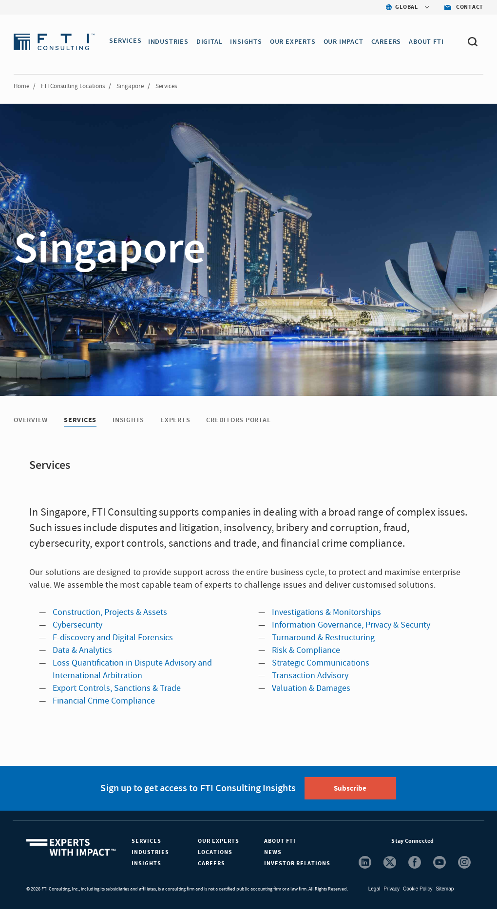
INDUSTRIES (170, 41)
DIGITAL (211, 41)
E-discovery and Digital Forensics (113, 637)
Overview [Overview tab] (31, 420)
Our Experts (218, 841)
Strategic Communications (320, 662)
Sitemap (445, 888)
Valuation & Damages (311, 688)
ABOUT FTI (427, 41)
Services (146, 841)
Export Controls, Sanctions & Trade (117, 688)
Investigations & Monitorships (326, 612)
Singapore (130, 86)
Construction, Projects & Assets (110, 612)
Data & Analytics (82, 650)
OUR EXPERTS (294, 41)
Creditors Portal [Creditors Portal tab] (238, 420)
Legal (374, 888)
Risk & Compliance (306, 650)
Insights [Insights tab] (128, 420)
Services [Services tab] (80, 420)
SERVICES (125, 41)
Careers (211, 863)
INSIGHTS (247, 41)
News (273, 852)
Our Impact (345, 41)
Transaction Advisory (310, 675)
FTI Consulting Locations (73, 86)
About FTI (280, 841)
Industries (150, 852)
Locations (215, 852)
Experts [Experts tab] (175, 420)
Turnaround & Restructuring (323, 637)
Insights (146, 863)
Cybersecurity (77, 625)
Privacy (391, 888)
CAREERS (388, 41)
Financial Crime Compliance (104, 700)
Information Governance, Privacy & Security (351, 625)
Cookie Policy (418, 888)
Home (21, 86)
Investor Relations (297, 863)
